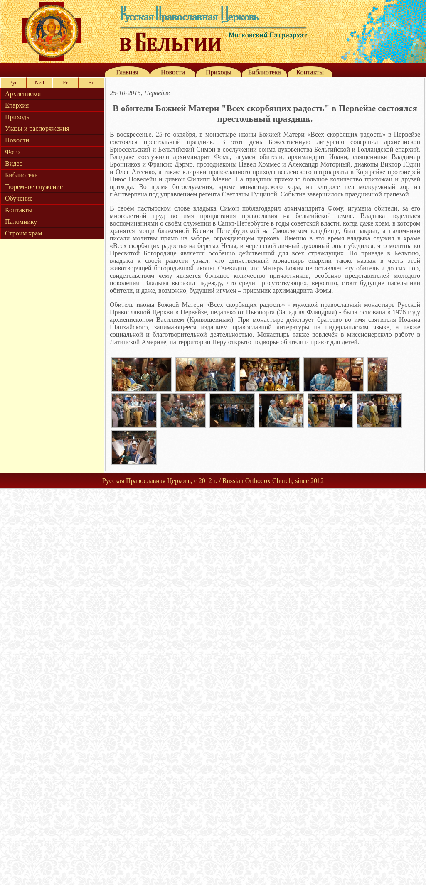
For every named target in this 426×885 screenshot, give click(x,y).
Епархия (17, 105)
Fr (65, 82)
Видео (13, 163)
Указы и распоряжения (37, 128)
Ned (39, 82)
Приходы (218, 72)
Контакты (310, 72)
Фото (12, 151)
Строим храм (23, 233)
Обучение (18, 198)
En (91, 82)
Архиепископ (24, 93)
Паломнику (21, 221)
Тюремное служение (34, 186)
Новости (173, 72)
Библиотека (264, 72)
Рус (13, 82)
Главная (127, 72)
